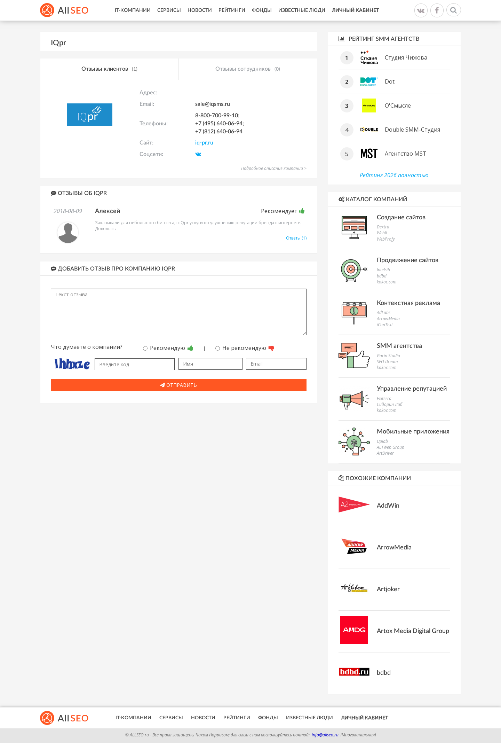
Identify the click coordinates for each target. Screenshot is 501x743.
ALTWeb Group (390, 447)
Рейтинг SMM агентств (379, 39)
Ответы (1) (296, 238)
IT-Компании (133, 10)
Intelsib (383, 270)
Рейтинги (231, 10)
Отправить (178, 385)
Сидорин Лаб (390, 404)
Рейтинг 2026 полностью (394, 175)
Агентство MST (406, 153)
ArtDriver (385, 453)
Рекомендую (168, 348)
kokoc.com (386, 282)
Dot (390, 81)
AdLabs (383, 312)
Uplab (382, 441)
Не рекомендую (245, 348)
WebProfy (386, 239)
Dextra (383, 227)
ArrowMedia (388, 319)
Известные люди (301, 10)
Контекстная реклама (408, 303)
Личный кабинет (355, 10)
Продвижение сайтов (407, 260)
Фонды (262, 10)
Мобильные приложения (413, 432)
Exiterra (384, 398)
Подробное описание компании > (274, 168)
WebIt (382, 233)
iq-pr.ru (204, 143)
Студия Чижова (406, 57)
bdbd (382, 276)
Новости (200, 10)
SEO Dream (387, 362)
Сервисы (169, 10)
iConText (385, 325)
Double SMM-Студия (412, 129)
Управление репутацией (412, 389)
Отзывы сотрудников (247, 69)
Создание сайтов (401, 217)
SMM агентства (399, 346)
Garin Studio (388, 356)
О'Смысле (398, 105)
